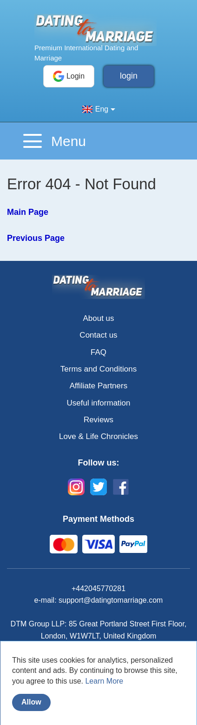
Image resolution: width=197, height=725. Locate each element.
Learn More (104, 681)
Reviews (98, 419)
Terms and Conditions (98, 369)
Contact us (98, 335)
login (129, 75)
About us (98, 318)
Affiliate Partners (98, 385)
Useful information (98, 403)
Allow (31, 702)
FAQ (98, 352)
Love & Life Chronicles (98, 436)
